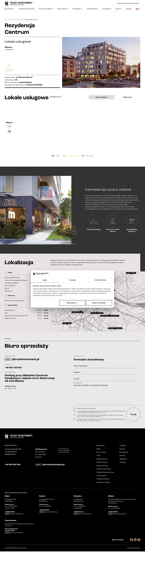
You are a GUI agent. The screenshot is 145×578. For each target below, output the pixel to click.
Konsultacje (124, 479)
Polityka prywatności (133, 574)
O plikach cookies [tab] (100, 280)
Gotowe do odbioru (46, 9)
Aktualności (107, 9)
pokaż (8, 383)
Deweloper (77, 9)
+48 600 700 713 (78, 538)
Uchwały (123, 489)
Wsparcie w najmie (103, 509)
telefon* (77, 396)
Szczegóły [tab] (72, 280)
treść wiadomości (77, 406)
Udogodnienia (92, 9)
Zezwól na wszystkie (99, 303)
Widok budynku (101, 97)
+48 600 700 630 (44, 536)
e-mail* (77, 403)
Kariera (118, 9)
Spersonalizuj (72, 303)
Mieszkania (9, 9)
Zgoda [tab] (45, 280)
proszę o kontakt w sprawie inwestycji (107, 418)
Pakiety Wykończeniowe (105, 499)
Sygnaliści (123, 485)
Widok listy (127, 97)
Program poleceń (103, 505)
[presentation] (97, 432)
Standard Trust (102, 492)
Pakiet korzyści (102, 489)
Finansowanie (101, 502)
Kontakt (128, 9)
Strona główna (9, 19)
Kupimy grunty (102, 485)
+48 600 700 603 (16, 391)
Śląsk (98, 475)
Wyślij (131, 440)
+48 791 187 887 (9, 557)
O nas (99, 482)
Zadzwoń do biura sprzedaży (128, 3)
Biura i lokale (62, 9)
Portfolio (123, 472)
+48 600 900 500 (9, 538)
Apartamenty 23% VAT (26, 9)
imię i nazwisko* (81, 390)
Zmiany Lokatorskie (104, 495)
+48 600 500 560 (14, 491)
